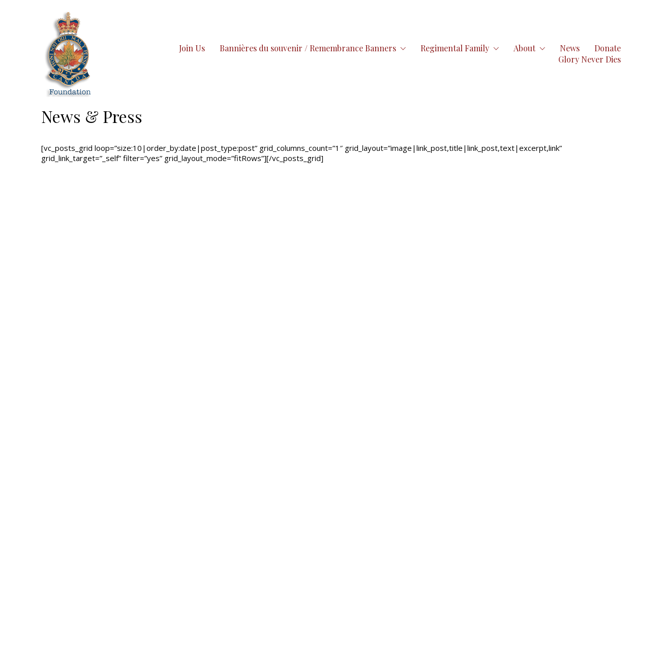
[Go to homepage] (68, 53)
